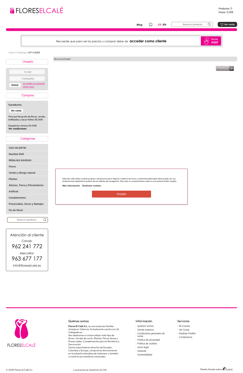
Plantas (13, 179)
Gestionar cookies (91, 185)
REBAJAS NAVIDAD (20, 160)
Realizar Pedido (187, 333)
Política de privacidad (148, 339)
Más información (71, 185)
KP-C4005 (34, 52)
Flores (12, 166)
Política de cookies (147, 343)
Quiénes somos (145, 326)
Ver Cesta (184, 329)
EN (164, 24)
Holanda (141, 351)
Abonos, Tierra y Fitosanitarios (26, 185)
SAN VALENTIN (17, 148)
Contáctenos (185, 337)
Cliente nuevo (28, 87)
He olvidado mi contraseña (34, 84)
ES (159, 24)
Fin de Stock (16, 210)
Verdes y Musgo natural (22, 172)
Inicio (12, 52)
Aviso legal (143, 347)
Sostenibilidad (144, 354)
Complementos (17, 197)
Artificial (13, 191)
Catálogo (21, 52)
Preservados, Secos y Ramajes (26, 204)
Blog (139, 24)
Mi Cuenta (184, 326)
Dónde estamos (145, 329)
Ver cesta (227, 24)
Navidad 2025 (16, 154)
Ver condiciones (17, 128)
